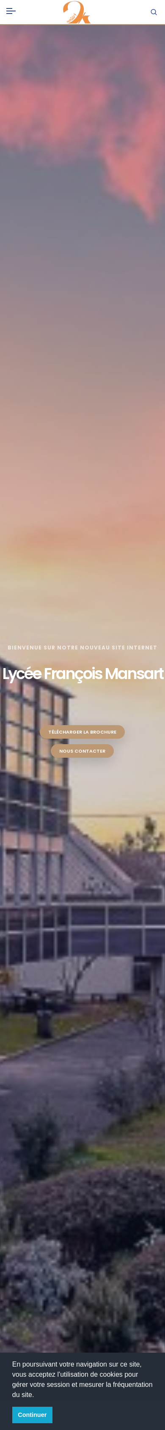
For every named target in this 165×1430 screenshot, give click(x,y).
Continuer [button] (32, 1414)
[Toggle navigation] (11, 9)
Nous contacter (82, 751)
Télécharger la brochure (82, 732)
